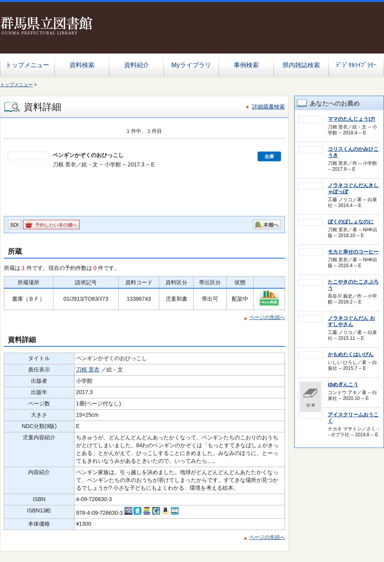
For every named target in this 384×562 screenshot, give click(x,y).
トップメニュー (27, 65)
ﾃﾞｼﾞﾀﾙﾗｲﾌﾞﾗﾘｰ (356, 65)
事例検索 (246, 65)
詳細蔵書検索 (268, 106)
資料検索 (81, 65)
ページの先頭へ (267, 317)
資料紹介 (136, 65)
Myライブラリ (191, 65)
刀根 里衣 (88, 369)
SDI (14, 225)
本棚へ (271, 225)
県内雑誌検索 (301, 65)
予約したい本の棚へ (56, 225)
